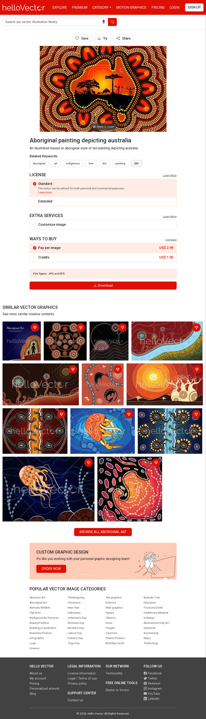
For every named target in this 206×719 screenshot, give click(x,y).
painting (120, 163)
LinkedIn (151, 699)
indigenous (73, 163)
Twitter (150, 678)
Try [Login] (102, 38)
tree (91, 163)
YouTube (152, 694)
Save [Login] (82, 38)
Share (123, 38)
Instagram (153, 688)
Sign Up (194, 7)
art (55, 163)
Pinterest (152, 683)
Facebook (153, 673)
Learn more (45, 192)
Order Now (51, 569)
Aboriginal (39, 163)
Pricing (158, 7)
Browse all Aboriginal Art (103, 532)
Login (174, 7)
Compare (171, 239)
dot (104, 163)
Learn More (170, 175)
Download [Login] (103, 285)
